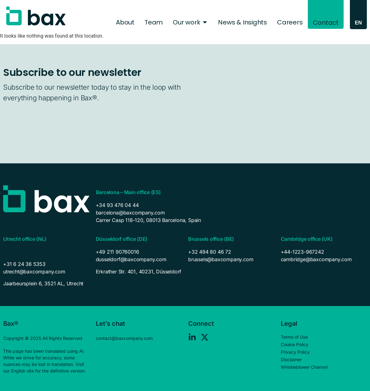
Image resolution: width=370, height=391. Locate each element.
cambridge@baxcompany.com (316, 259)
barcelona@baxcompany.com (130, 212)
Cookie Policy (294, 344)
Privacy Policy (295, 352)
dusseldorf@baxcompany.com (131, 259)
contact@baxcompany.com (124, 338)
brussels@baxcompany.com (220, 259)
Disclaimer (291, 359)
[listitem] (46, 283)
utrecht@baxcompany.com (34, 271)
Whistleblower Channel (304, 367)
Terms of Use (294, 337)
